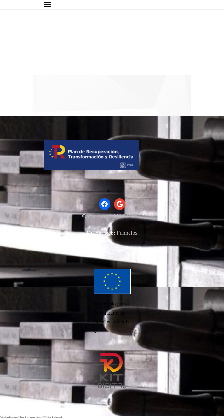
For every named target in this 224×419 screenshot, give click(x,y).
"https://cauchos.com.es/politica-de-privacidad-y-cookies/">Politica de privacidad (31, 417)
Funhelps (127, 233)
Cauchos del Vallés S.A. (115, 216)
